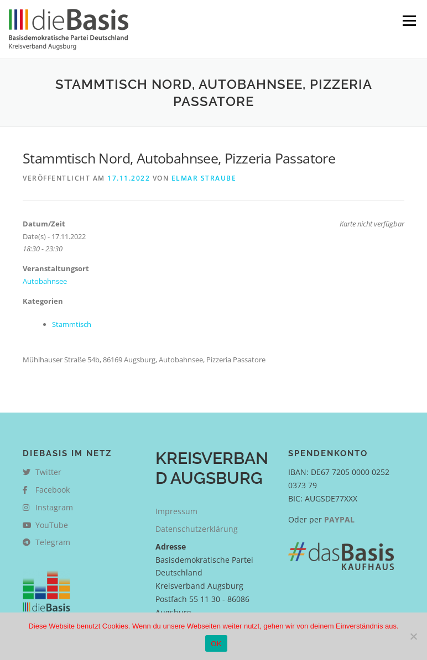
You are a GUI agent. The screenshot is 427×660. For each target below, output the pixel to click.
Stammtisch (71, 324)
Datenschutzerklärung (196, 529)
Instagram (48, 507)
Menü (409, 20)
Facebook (46, 489)
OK (216, 644)
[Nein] (413, 636)
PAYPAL (339, 519)
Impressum (176, 511)
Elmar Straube (204, 178)
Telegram (46, 542)
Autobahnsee (45, 281)
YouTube (45, 525)
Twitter (42, 472)
